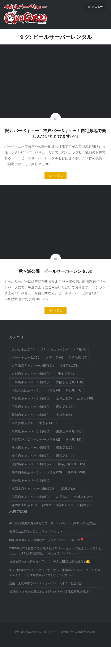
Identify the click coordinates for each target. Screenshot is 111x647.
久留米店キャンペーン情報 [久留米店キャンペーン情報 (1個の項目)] (33, 365)
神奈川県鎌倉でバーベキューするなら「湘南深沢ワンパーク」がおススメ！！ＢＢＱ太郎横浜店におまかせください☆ (54, 572)
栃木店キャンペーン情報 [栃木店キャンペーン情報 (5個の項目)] (31, 447)
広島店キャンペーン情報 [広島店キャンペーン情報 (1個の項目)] (31, 406)
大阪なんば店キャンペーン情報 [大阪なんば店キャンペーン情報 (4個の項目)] (36, 390)
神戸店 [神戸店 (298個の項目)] (76, 472)
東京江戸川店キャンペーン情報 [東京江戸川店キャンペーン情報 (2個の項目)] (36, 439)
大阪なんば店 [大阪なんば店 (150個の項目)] (69, 382)
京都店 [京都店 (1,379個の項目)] (69, 365)
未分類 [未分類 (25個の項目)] (64, 415)
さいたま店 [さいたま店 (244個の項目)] (23, 349)
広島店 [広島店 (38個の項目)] (85, 398)
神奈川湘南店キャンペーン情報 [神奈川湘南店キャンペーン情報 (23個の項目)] (37, 472)
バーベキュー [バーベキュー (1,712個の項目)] (26, 357)
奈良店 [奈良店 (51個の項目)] (73, 390)
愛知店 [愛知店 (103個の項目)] (65, 406)
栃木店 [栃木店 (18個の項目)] (73, 439)
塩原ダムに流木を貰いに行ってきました (35, 531)
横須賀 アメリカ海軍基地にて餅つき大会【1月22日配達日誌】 (50, 591)
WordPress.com (84, 631)
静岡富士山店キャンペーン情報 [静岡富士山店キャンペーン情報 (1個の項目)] (66, 505)
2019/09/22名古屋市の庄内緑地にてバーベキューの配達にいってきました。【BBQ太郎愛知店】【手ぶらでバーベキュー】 (55, 550)
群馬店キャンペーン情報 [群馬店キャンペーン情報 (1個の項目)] (31, 497)
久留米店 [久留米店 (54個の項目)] (77, 357)
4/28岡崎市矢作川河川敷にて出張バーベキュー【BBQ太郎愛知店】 (53, 523)
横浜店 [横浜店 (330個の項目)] (65, 447)
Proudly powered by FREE (31, 631)
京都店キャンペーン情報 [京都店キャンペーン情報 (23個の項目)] (32, 373)
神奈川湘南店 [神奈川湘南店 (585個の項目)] (71, 464)
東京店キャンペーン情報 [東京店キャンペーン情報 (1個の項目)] (31, 431)
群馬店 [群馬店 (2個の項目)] (68, 488)
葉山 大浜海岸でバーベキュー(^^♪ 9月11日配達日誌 (45, 583)
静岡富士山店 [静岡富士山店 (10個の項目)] (24, 505)
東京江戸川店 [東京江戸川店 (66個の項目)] (68, 431)
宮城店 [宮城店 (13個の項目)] (64, 398)
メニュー (97, 6)
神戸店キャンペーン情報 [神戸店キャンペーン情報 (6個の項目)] (31, 480)
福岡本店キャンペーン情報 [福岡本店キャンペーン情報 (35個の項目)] (34, 488)
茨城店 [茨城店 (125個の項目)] (83, 497)
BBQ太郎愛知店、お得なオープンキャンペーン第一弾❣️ (46, 540)
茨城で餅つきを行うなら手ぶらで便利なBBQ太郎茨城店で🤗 (49, 561)
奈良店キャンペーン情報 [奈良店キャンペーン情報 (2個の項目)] (31, 398)
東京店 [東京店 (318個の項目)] (48, 423)
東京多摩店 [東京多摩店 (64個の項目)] (23, 423)
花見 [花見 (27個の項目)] (62, 497)
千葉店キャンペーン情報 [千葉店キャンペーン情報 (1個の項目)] (31, 382)
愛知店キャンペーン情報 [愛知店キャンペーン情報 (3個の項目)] (31, 415)
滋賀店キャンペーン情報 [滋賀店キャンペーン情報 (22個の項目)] (32, 464)
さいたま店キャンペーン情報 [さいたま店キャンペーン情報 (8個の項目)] (63, 349)
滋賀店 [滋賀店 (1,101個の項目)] (66, 455)
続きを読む (56, 175)
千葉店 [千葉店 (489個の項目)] (67, 373)
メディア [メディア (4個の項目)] (54, 357)
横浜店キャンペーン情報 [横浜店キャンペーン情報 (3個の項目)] (31, 455)
